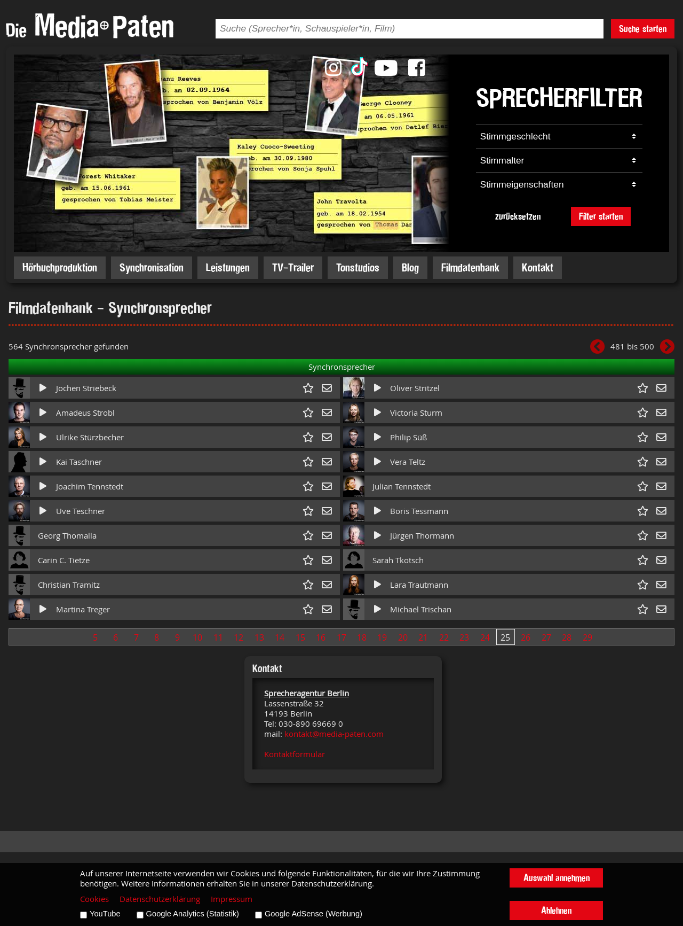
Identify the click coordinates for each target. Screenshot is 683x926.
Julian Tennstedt (401, 486)
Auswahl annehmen (556, 877)
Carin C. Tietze (64, 560)
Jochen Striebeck (86, 388)
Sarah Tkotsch (398, 560)
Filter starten (601, 216)
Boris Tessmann (419, 511)
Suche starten (642, 28)
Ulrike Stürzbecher (90, 437)
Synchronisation (152, 267)
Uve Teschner (80, 511)
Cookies (94, 899)
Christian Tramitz (69, 585)
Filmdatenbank (470, 267)
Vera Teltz (407, 462)
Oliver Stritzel (415, 388)
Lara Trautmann (419, 585)
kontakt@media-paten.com (334, 734)
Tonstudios (357, 267)
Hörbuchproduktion (59, 267)
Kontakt (537, 267)
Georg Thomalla (67, 536)
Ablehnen (556, 910)
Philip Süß (408, 437)
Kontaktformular (294, 754)
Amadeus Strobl (85, 413)
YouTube (105, 913)
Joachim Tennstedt (89, 486)
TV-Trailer (293, 267)
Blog (410, 267)
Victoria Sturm (416, 413)
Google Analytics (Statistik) (192, 913)
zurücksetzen (518, 216)
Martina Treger (83, 609)
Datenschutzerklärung (160, 899)
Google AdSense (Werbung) (313, 913)
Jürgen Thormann (422, 536)
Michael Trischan (420, 609)
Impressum (231, 899)
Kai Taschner (79, 462)
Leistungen (228, 267)
